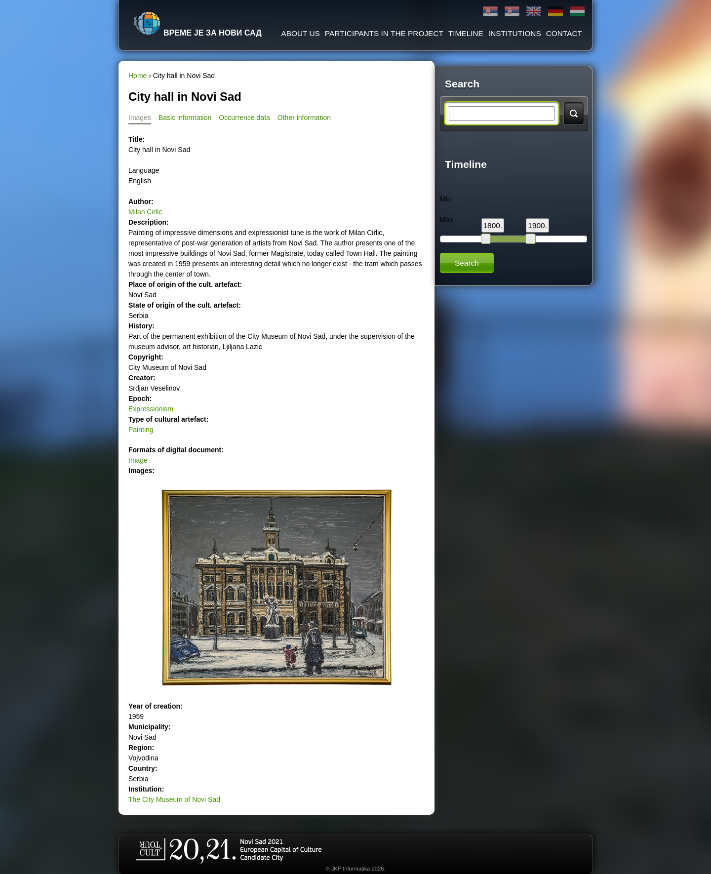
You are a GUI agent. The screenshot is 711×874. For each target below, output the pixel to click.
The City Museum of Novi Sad (174, 799)
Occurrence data (244, 117)
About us (300, 33)
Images (139, 117)
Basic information (184, 117)
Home (137, 75)
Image (138, 460)
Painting (141, 430)
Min (445, 199)
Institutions (514, 33)
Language (143, 170)
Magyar (577, 11)
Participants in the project (384, 33)
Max (446, 220)
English (533, 11)
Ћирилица (490, 11)
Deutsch (555, 11)
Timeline (465, 33)
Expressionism (150, 409)
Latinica (512, 11)
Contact (564, 33)
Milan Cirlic (145, 212)
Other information (304, 117)
